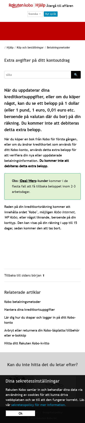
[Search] (37, 74)
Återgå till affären (59, 6)
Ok (21, 413)
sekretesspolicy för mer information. (38, 405)
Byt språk (50, 14)
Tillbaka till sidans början (24, 275)
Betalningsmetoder (58, 47)
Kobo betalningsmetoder (22, 302)
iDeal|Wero (28, 181)
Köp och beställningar (30, 47)
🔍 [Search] (76, 75)
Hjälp (10, 47)
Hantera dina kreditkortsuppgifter (29, 309)
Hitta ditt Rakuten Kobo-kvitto (26, 343)
